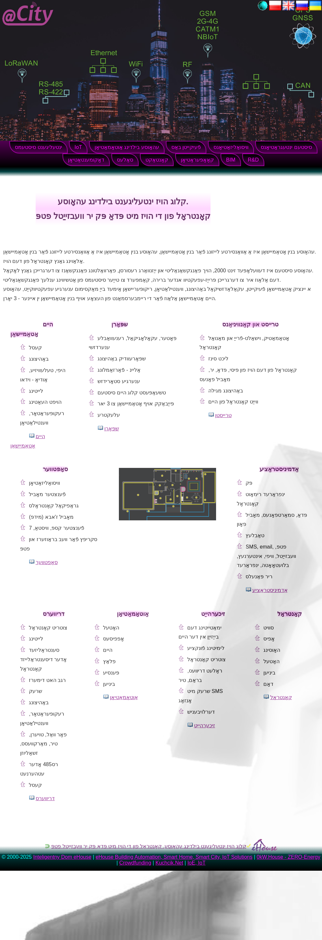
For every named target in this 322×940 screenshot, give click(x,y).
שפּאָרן (111, 428)
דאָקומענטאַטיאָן (86, 160)
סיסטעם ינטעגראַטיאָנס (286, 147)
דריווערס (45, 798)
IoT (78, 147)
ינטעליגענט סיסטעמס (38, 147)
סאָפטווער (47, 562)
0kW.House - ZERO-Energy (288, 857)
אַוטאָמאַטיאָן (124, 697)
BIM (230, 160)
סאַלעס (125, 160)
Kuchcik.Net (169, 863)
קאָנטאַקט (156, 160)
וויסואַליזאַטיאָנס (230, 147)
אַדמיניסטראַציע (270, 590)
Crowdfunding (135, 863)
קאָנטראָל (281, 697)
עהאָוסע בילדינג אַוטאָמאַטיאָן (127, 147)
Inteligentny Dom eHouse (62, 857)
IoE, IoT (196, 863)
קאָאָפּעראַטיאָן (197, 160)
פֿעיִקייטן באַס (186, 147)
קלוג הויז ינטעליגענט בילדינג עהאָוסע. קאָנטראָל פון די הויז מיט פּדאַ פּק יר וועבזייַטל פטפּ (148, 846)
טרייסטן (223, 415)
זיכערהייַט (204, 725)
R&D (253, 160)
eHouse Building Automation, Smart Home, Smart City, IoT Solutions (174, 857)
